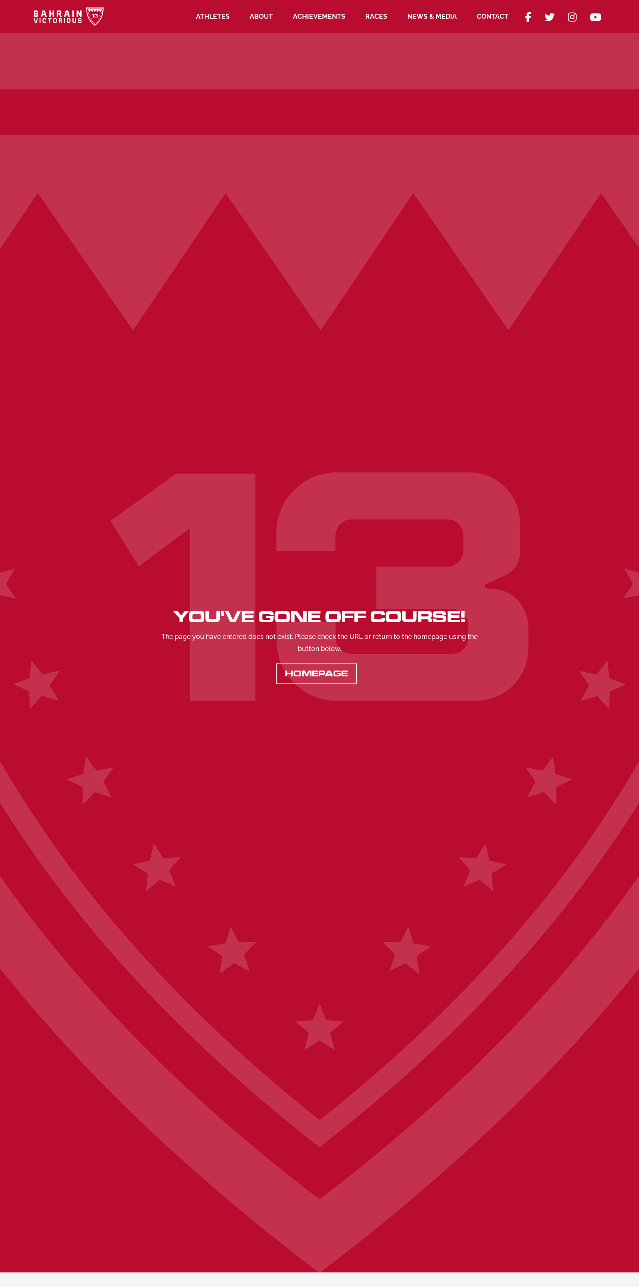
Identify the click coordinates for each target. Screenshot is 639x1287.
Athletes (213, 16)
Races (376, 16)
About (261, 16)
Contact (492, 16)
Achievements (319, 16)
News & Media (432, 16)
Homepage (316, 673)
